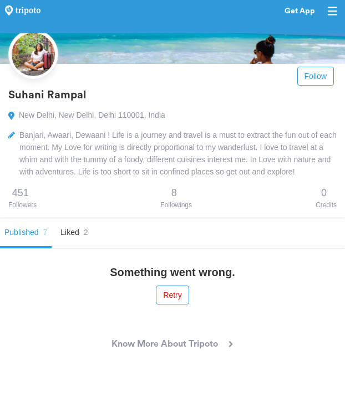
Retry (172, 295)
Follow (316, 76)
